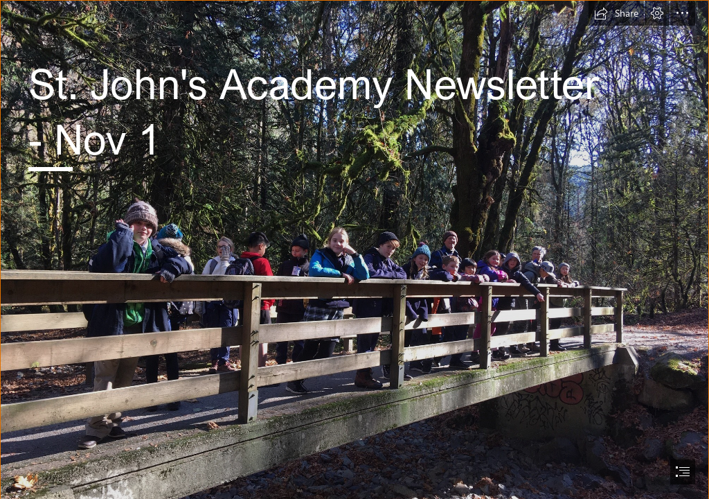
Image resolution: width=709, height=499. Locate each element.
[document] (354, 249)
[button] (616, 13)
